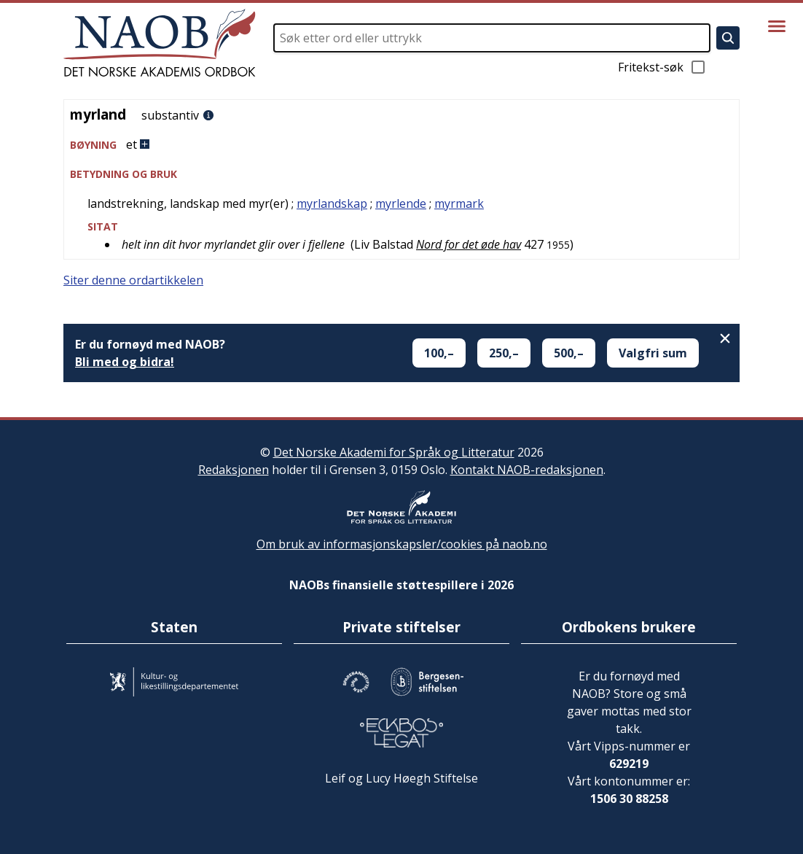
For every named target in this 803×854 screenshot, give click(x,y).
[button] (401, 145)
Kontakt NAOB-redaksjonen (526, 470)
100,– (439, 353)
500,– (569, 353)
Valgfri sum (653, 353)
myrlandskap (332, 203)
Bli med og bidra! (124, 362)
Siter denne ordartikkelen (133, 280)
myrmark (459, 203)
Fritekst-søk (662, 67)
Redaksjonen (233, 470)
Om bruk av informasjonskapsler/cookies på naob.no (401, 544)
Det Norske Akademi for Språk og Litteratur (393, 452)
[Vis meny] (776, 26)
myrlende (400, 203)
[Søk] (728, 38)
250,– (504, 353)
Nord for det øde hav (468, 244)
